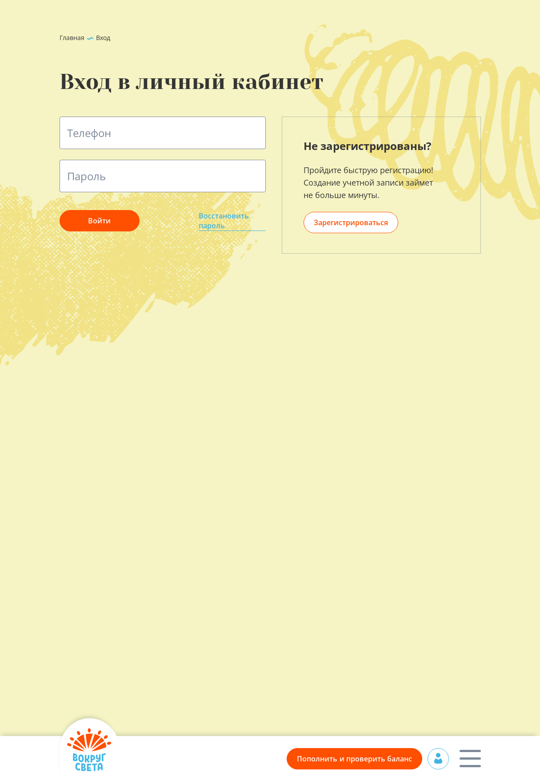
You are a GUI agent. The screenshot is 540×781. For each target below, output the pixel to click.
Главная (72, 37)
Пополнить (354, 759)
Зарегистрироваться (351, 222)
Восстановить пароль (224, 221)
